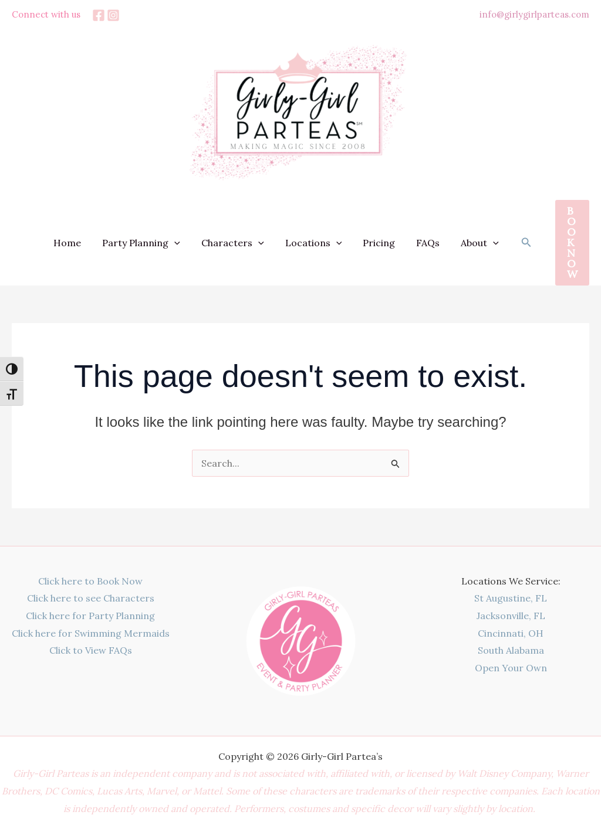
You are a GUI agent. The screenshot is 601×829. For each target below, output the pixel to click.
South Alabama (511, 650)
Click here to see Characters (90, 598)
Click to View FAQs (90, 650)
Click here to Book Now (90, 581)
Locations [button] (321, 242)
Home (82, 243)
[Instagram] (113, 15)
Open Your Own (511, 668)
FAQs (431, 243)
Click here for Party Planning (90, 615)
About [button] (481, 242)
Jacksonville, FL (511, 615)
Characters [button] (243, 242)
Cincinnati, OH (510, 633)
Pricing (385, 243)
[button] (187, 242)
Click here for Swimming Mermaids (91, 633)
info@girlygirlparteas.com (534, 14)
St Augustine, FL (510, 598)
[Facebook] (98, 15)
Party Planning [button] (154, 242)
